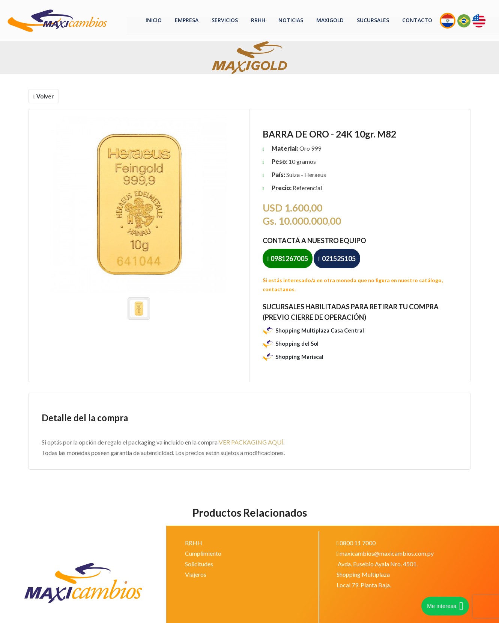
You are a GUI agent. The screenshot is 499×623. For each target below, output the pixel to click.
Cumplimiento (203, 553)
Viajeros (195, 574)
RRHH (258, 20)
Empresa (186, 20)
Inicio (154, 20)
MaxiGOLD (330, 20)
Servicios (225, 20)
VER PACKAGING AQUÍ (251, 442)
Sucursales (373, 20)
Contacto (417, 20)
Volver (43, 96)
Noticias (290, 20)
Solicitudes (199, 563)
